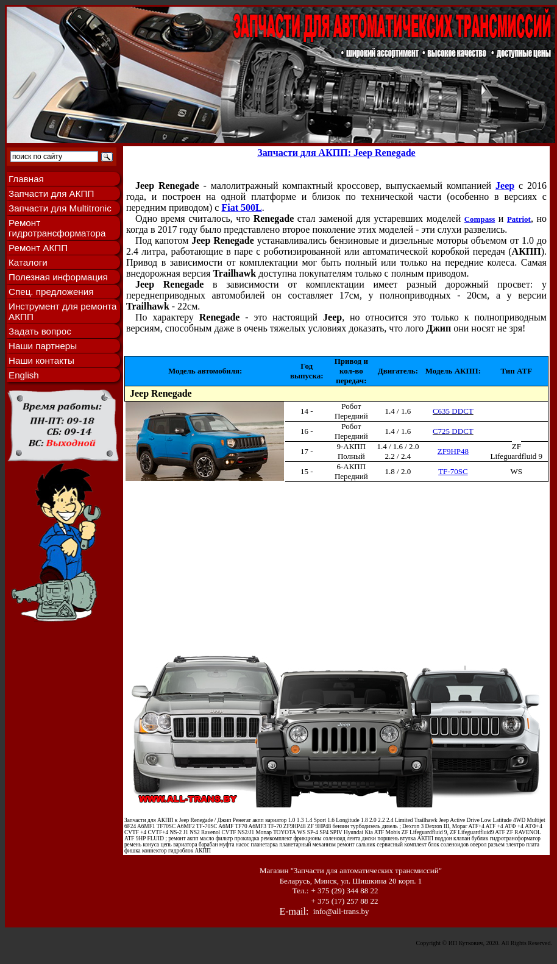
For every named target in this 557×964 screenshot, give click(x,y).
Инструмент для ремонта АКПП (63, 311)
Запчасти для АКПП (51, 193)
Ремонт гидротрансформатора (57, 228)
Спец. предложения (51, 291)
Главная (26, 179)
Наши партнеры (43, 346)
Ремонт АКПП (38, 248)
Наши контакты (41, 360)
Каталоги (28, 262)
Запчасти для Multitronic (60, 208)
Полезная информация (58, 277)
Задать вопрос (40, 331)
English (24, 375)
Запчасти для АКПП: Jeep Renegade (336, 152)
